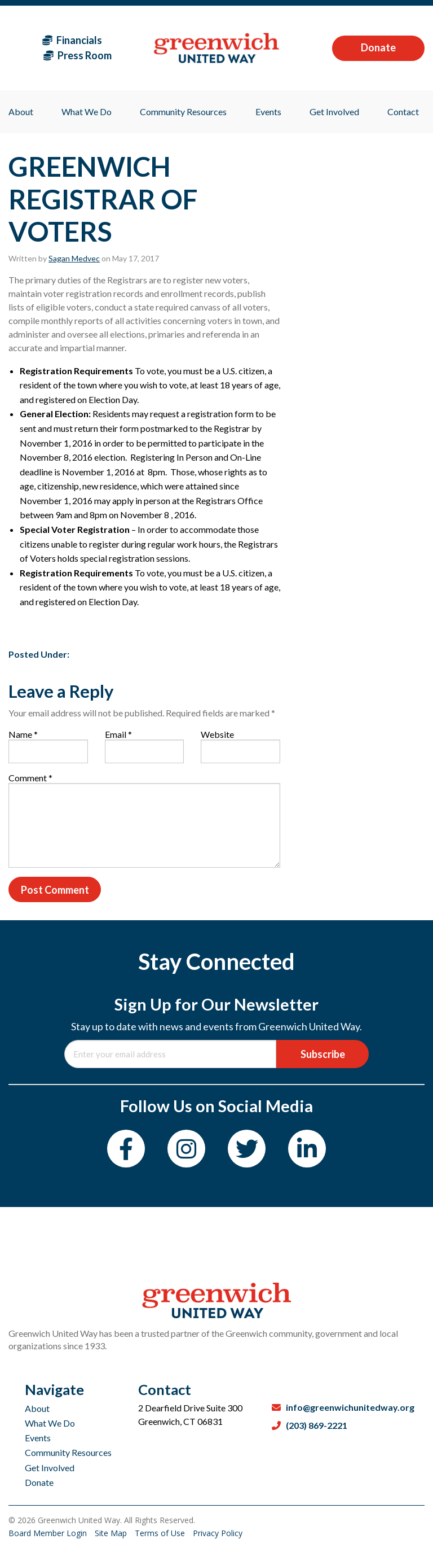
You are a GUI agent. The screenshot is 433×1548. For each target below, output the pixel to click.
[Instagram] (186, 1148)
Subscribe (323, 1054)
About (37, 1408)
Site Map (112, 1533)
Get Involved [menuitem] (334, 111)
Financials (72, 40)
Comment (30, 777)
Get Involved (49, 1467)
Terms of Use (161, 1533)
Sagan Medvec (74, 258)
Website (217, 734)
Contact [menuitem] (403, 111)
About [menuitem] (20, 111)
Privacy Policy (217, 1533)
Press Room (77, 55)
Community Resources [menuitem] (183, 111)
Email (118, 734)
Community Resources (68, 1452)
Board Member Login (48, 1533)
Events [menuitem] (268, 111)
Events (38, 1437)
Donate (378, 47)
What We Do (50, 1423)
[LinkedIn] (307, 1148)
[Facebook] (126, 1148)
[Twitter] (247, 1148)
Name (23, 734)
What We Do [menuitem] (86, 111)
